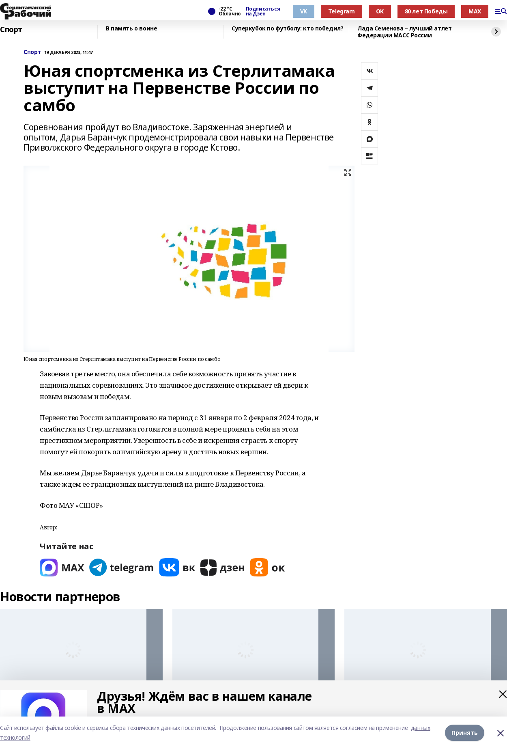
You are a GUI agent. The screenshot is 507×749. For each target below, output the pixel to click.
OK (380, 11)
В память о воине (131, 28)
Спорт (11, 29)
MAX (474, 11)
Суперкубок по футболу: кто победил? (287, 28)
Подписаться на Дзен (263, 11)
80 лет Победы (426, 11)
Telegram (341, 11)
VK (303, 11)
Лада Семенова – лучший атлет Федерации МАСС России (404, 32)
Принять (464, 732)
